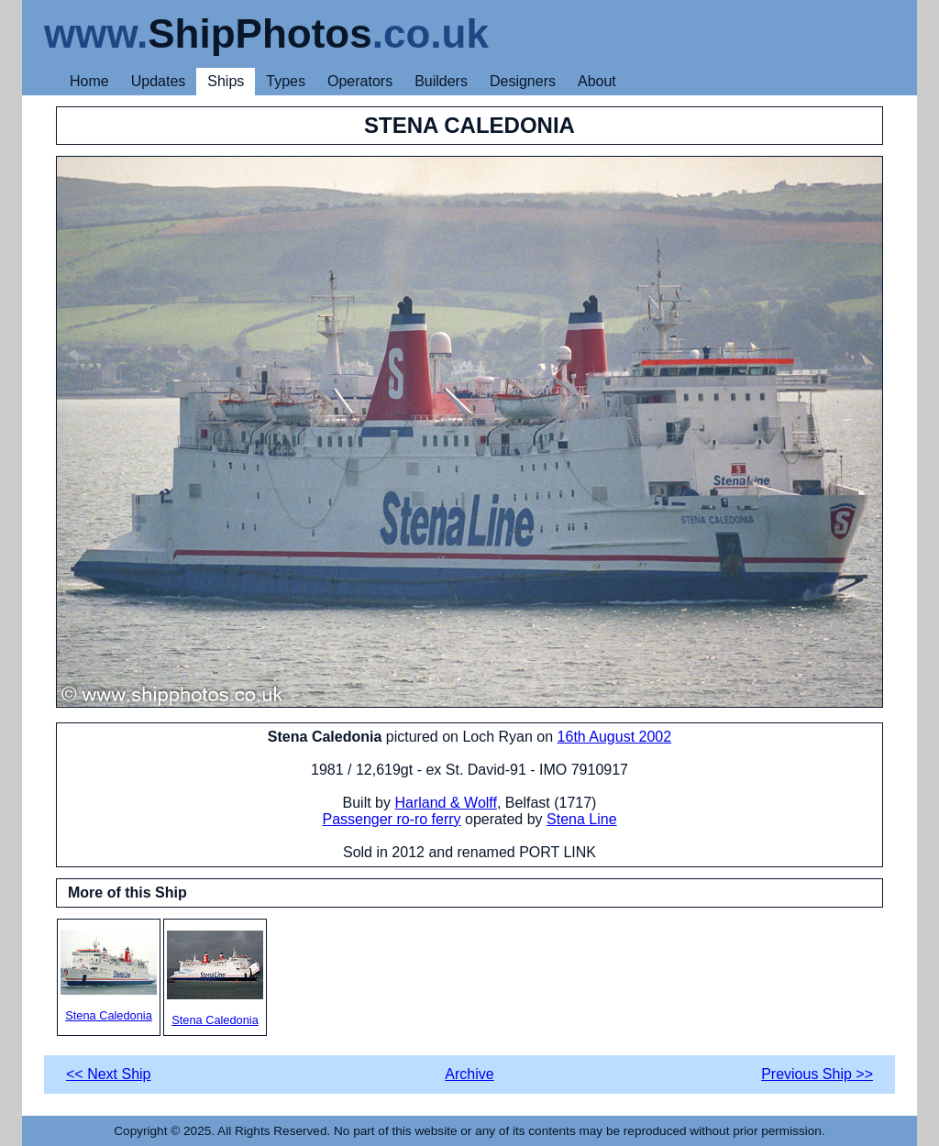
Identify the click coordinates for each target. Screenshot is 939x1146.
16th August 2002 (615, 736)
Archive (469, 1074)
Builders (441, 81)
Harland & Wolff (445, 802)
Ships (225, 81)
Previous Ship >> (817, 1074)
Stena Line (582, 819)
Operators (359, 81)
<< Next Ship (108, 1074)
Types (285, 81)
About (597, 81)
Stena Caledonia (109, 976)
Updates (158, 81)
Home (89, 81)
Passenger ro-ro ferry (391, 819)
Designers (523, 81)
